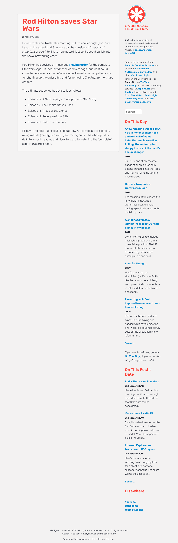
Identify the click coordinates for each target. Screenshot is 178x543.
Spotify (129, 92)
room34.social (134, 509)
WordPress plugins (141, 75)
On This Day (146, 72)
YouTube (144, 82)
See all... (130, 343)
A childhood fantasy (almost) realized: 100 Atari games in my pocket (142, 223)
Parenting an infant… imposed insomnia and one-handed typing (142, 303)
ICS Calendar (142, 68)
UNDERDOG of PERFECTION (142, 15)
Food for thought (136, 263)
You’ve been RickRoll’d (139, 413)
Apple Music (143, 88)
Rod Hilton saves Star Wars (142, 381)
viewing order (78, 64)
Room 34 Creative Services (139, 65)
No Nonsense (132, 72)
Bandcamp (130, 85)
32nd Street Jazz (134, 95)
